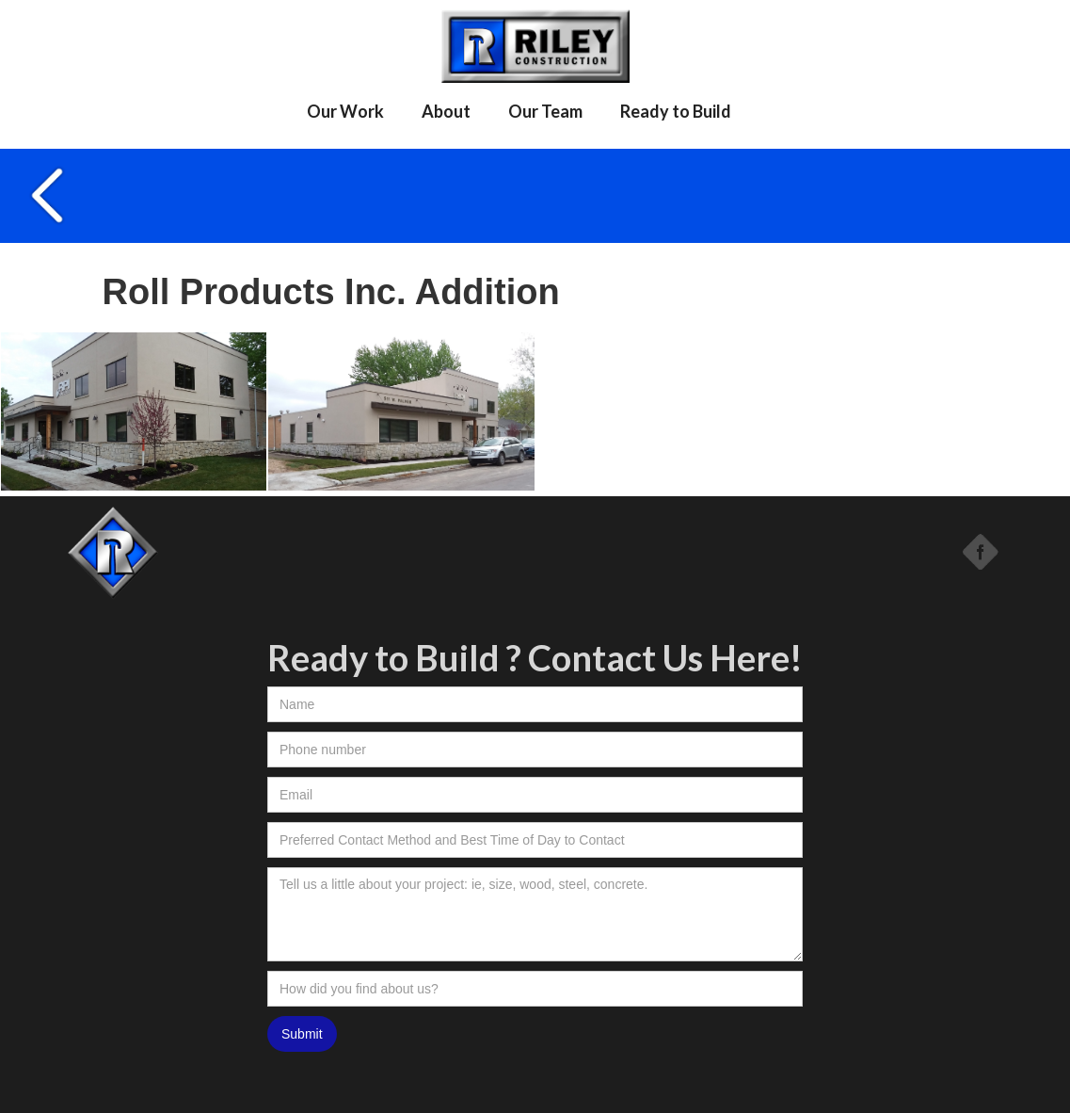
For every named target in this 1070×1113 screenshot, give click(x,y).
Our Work (345, 111)
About (446, 111)
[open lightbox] (133, 411)
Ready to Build (675, 111)
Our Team (545, 111)
